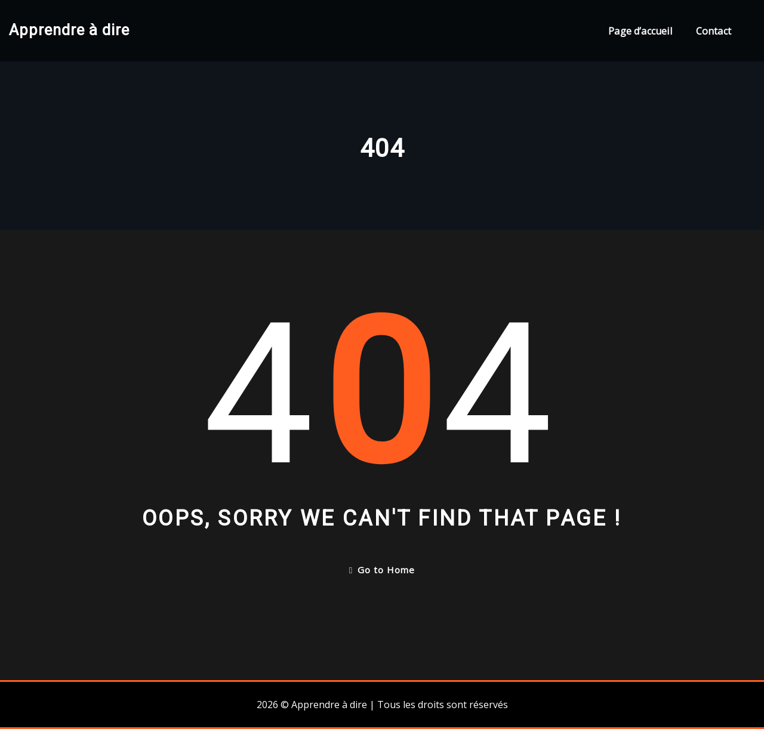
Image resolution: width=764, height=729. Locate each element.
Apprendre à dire (69, 30)
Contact (713, 31)
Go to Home (382, 570)
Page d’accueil (640, 31)
